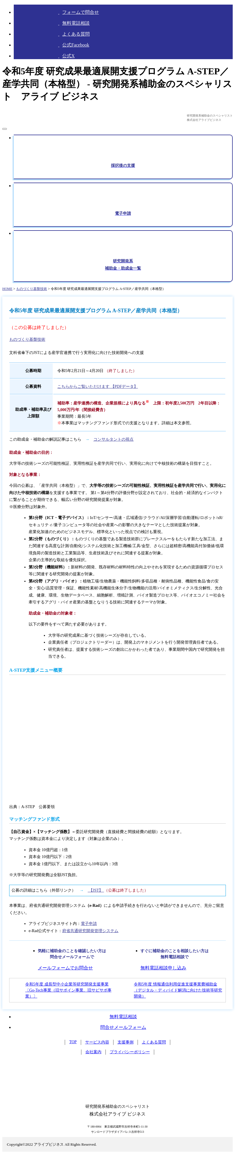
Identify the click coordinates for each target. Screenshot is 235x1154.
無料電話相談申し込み (163, 967)
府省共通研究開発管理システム (90, 931)
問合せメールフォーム (123, 1027)
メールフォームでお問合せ (65, 967)
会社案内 (93, 1052)
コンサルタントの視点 (113, 439)
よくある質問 (154, 1042)
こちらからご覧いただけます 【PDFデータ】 (97, 386)
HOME (7, 289)
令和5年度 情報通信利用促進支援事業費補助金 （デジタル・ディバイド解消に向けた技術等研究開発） (178, 990)
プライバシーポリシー (130, 1052)
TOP (73, 1042)
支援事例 (125, 1042)
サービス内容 (97, 1042)
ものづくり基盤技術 (31, 289)
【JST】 (96, 890)
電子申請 (89, 923)
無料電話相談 (123, 1016)
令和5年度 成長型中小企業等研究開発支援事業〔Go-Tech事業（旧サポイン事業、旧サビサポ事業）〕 (68, 990)
